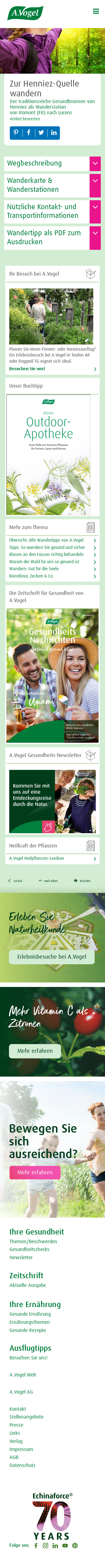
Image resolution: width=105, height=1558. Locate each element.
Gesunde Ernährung (30, 1314)
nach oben (48, 880)
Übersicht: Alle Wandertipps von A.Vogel (46, 540)
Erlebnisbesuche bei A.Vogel (51, 957)
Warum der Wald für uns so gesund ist (44, 562)
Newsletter (21, 1257)
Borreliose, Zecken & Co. (31, 576)
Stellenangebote (26, 1417)
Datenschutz (23, 1465)
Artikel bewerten (25, 119)
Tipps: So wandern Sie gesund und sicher (47, 547)
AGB (14, 1457)
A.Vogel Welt (23, 1375)
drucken (82, 880)
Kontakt (18, 1409)
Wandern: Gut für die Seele (34, 569)
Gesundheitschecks (30, 1249)
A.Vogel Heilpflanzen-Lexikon (36, 858)
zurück (15, 880)
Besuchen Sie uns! (27, 369)
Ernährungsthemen (30, 1322)
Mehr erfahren (35, 1051)
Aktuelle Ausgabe (28, 1285)
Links (15, 1433)
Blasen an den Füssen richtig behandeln (46, 554)
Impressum (21, 1449)
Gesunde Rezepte (28, 1330)
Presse (16, 1425)
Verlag (16, 1441)
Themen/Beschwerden (33, 1241)
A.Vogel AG (21, 1392)
